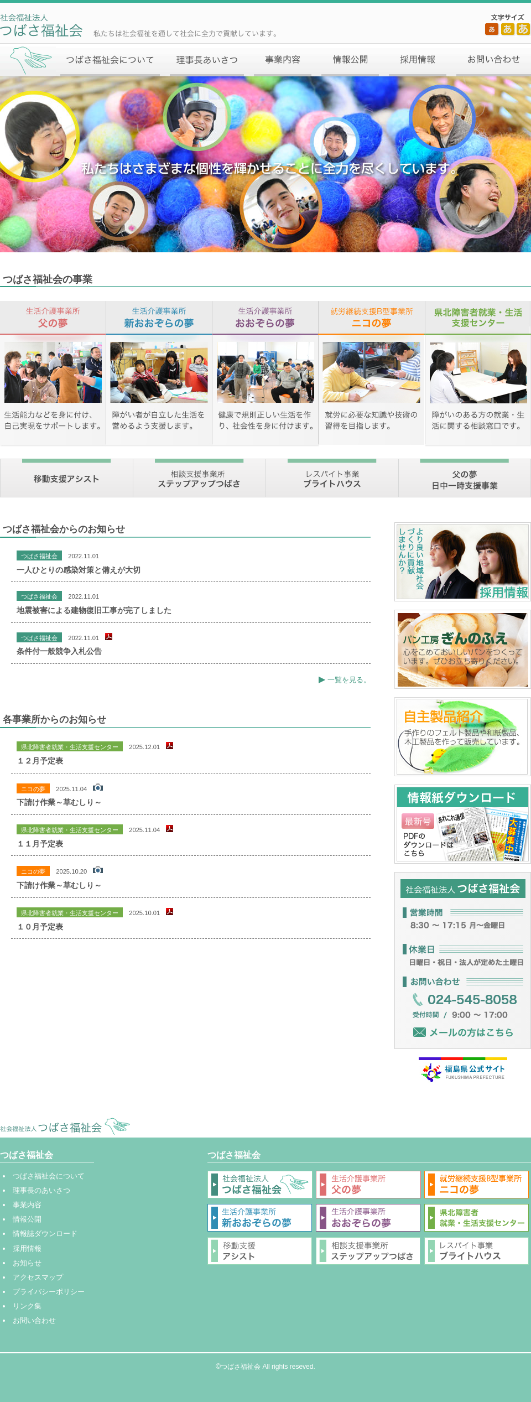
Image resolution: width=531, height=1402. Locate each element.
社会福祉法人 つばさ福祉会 (65, 1126)
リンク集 (27, 1306)
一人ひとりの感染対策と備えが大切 (78, 569)
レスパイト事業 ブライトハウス (332, 478)
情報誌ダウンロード (45, 1233)
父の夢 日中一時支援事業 (464, 478)
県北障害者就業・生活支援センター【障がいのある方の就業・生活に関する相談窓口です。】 (478, 374)
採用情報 (418, 60)
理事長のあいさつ (41, 1190)
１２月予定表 (40, 760)
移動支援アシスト (66, 478)
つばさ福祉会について (110, 60)
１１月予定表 (40, 843)
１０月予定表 (40, 926)
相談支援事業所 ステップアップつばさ (199, 478)
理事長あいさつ (207, 60)
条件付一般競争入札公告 (59, 651)
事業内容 (282, 60)
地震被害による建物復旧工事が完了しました (94, 610)
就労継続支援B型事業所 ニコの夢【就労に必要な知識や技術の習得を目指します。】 (372, 374)
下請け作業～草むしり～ (59, 802)
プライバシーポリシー (49, 1291)
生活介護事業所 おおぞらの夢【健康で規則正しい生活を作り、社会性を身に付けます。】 (266, 374)
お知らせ (27, 1263)
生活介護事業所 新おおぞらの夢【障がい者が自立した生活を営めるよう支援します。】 (159, 374)
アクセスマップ (38, 1277)
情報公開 (350, 60)
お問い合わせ (491, 60)
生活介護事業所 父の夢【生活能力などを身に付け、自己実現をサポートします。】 (53, 374)
